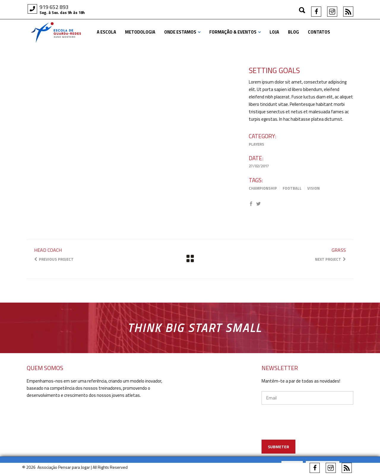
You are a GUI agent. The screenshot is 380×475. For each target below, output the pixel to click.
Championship (263, 188)
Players (256, 144)
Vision (313, 188)
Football (292, 188)
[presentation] (317, 430)
